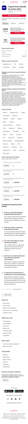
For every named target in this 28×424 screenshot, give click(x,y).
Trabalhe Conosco (7, 313)
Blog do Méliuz (6, 305)
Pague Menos (6, 131)
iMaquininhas (6, 366)
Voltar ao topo (7, 294)
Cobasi (11, 134)
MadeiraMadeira (19, 141)
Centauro (12, 122)
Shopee (23, 112)
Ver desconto (17, 33)
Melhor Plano (6, 357)
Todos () (5, 23)
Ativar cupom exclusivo (14, 15)
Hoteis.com (20, 137)
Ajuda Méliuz (6, 335)
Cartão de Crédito (7, 330)
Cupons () (13, 23)
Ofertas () (21, 23)
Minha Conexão (7, 359)
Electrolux (5, 144)
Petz (4, 137)
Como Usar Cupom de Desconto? (11, 344)
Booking (20, 128)
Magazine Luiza (7, 64)
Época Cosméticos (7, 141)
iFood (14, 150)
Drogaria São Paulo (8, 125)
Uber (21, 147)
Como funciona (6, 321)
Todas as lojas (8, 289)
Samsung (18, 134)
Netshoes (5, 119)
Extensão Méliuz (7, 323)
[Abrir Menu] (3, 2)
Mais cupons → (7, 153)
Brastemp (21, 67)
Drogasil (19, 119)
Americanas (11, 137)
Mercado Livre (6, 150)
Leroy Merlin (16, 131)
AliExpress (15, 115)
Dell (15, 64)
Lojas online (6, 326)
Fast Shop (14, 147)
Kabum (14, 67)
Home (3, 289)
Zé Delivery (22, 150)
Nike (23, 131)
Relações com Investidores (9, 308)
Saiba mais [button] (5, 380)
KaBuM (12, 119)
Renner (4, 122)
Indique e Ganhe (7, 333)
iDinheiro (5, 362)
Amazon (21, 64)
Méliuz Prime (6, 328)
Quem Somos (6, 303)
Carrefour (18, 125)
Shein (4, 128)
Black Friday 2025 (7, 346)
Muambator (6, 364)
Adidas (13, 144)
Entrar (24, 2)
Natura (5, 134)
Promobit (5, 354)
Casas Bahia (6, 67)
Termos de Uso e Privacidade (10, 310)
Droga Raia (11, 128)
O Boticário (6, 147)
